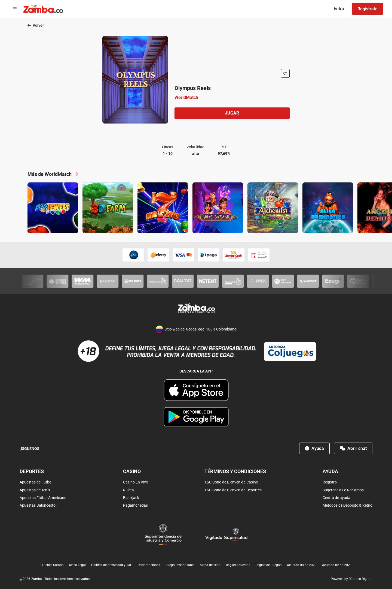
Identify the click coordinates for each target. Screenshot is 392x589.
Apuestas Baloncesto (38, 505)
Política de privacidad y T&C (111, 565)
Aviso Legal (77, 565)
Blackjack (131, 497)
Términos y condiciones (235, 471)
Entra (339, 8)
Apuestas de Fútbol (36, 482)
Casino (132, 471)
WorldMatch (186, 97)
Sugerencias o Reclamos (343, 490)
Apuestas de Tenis (35, 490)
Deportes (32, 471)
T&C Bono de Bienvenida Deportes (233, 490)
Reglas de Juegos (268, 565)
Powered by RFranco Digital (351, 579)
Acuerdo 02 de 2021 (337, 565)
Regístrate (367, 8)
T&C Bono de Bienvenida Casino (231, 482)
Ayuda (314, 448)
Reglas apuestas (238, 565)
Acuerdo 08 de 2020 (302, 565)
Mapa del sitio (210, 565)
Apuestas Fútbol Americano (43, 497)
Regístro (330, 482)
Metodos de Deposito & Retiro (347, 505)
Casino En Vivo (135, 482)
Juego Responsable (180, 565)
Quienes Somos (52, 565)
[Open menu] (15, 9)
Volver (35, 25)
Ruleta (128, 490)
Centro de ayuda (336, 497)
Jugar (232, 113)
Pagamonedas (135, 505)
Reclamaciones (149, 565)
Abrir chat (353, 448)
